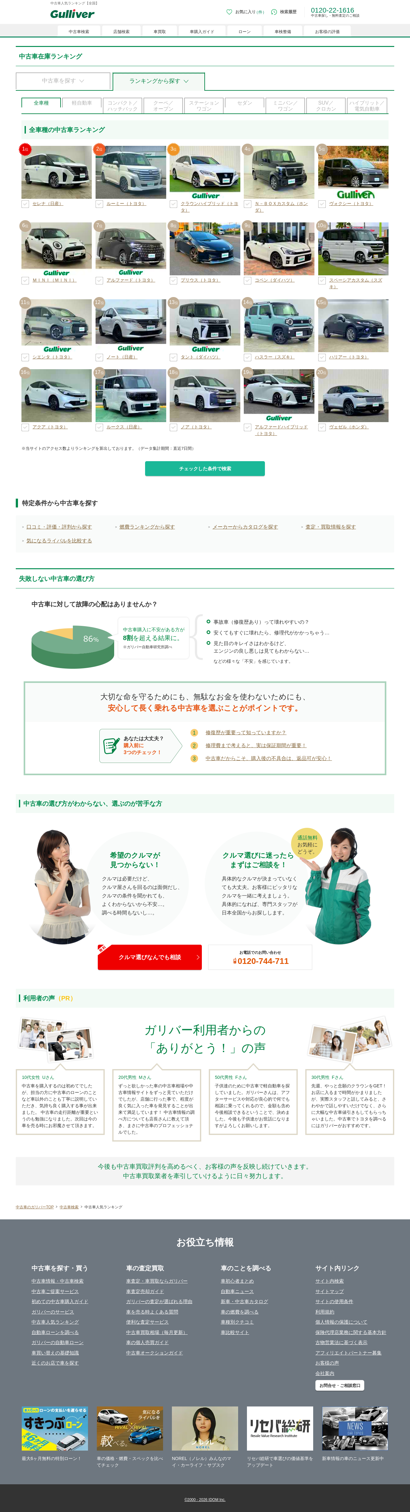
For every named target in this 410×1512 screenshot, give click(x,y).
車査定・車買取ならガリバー (157, 1281)
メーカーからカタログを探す (245, 527)
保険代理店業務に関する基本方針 (350, 1332)
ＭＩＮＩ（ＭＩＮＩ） (54, 280)
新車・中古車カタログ (244, 1301)
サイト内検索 (329, 1281)
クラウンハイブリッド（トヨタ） (209, 207)
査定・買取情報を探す (331, 527)
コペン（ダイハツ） (275, 280)
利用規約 (324, 1311)
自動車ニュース (237, 1291)
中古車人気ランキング (55, 1322)
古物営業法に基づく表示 (341, 1342)
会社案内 (324, 1373)
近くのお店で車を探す (55, 1363)
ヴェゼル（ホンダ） (349, 426)
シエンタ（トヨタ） (52, 356)
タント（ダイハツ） (200, 356)
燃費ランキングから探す (147, 527)
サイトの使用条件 (334, 1301)
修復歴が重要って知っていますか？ (246, 732)
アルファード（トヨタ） (131, 280)
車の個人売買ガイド (147, 1342)
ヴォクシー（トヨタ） (351, 203)
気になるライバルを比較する (59, 540)
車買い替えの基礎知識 (55, 1352)
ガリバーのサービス (53, 1311)
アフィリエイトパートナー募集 (348, 1352)
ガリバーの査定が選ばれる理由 (159, 1301)
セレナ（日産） (47, 203)
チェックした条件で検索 (205, 468)
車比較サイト (235, 1332)
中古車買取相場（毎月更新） (157, 1332)
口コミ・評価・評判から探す (59, 527)
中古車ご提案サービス (55, 1291)
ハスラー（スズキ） (275, 356)
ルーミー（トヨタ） (126, 203)
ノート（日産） (122, 356)
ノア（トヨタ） (196, 426)
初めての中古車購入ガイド (60, 1301)
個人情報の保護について (341, 1322)
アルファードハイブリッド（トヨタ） (281, 430)
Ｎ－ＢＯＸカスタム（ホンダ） (281, 207)
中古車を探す (59, 80)
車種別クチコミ (237, 1322)
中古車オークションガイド (154, 1352)
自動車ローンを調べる (55, 1332)
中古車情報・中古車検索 (58, 1281)
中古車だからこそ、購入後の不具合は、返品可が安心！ (269, 758)
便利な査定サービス (147, 1322)
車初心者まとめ (237, 1281)
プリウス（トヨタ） (200, 280)
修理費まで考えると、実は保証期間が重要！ (256, 745)
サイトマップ (329, 1291)
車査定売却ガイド (145, 1291)
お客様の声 (327, 1363)
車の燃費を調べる (240, 1311)
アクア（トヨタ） (50, 426)
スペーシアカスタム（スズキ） (355, 283)
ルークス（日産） (124, 426)
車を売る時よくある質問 (152, 1311)
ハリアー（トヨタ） (349, 356)
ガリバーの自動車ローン (58, 1342)
